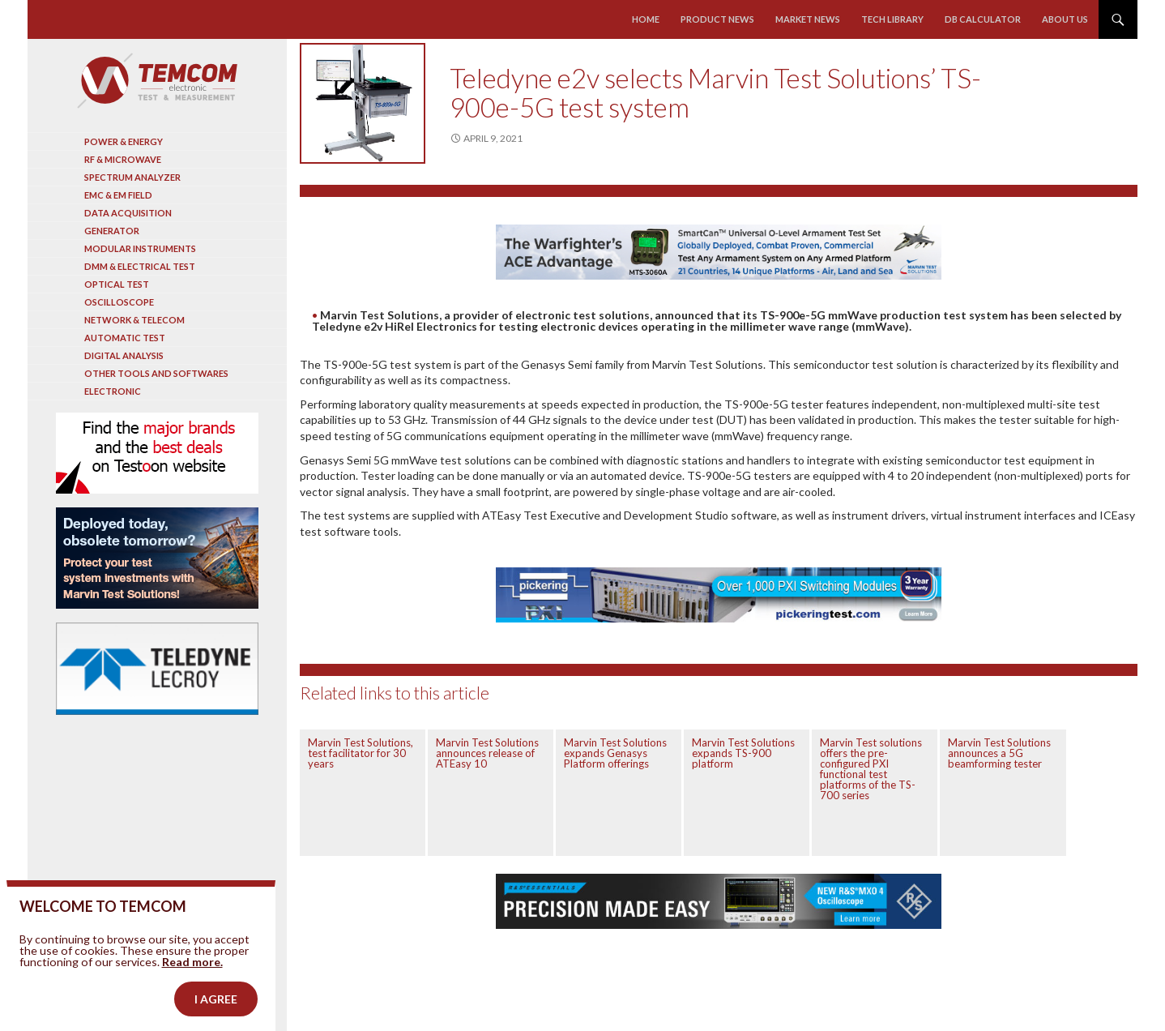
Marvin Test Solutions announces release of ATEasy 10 (487, 753)
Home (645, 19)
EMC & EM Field (118, 195)
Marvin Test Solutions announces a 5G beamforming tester (999, 753)
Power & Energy (123, 141)
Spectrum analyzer (132, 177)
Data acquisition (128, 212)
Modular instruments (140, 248)
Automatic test (124, 337)
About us (1065, 19)
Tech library (892, 19)
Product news (717, 19)
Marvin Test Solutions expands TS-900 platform (743, 753)
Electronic (112, 391)
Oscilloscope (119, 302)
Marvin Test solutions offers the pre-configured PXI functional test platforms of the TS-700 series (871, 769)
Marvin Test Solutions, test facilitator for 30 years (360, 753)
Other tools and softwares (156, 373)
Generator (111, 230)
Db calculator (983, 19)
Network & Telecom (134, 319)
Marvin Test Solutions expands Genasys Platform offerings (615, 753)
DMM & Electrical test (139, 266)
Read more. (192, 983)
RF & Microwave (122, 159)
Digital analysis (124, 355)
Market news (807, 19)
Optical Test (116, 284)
